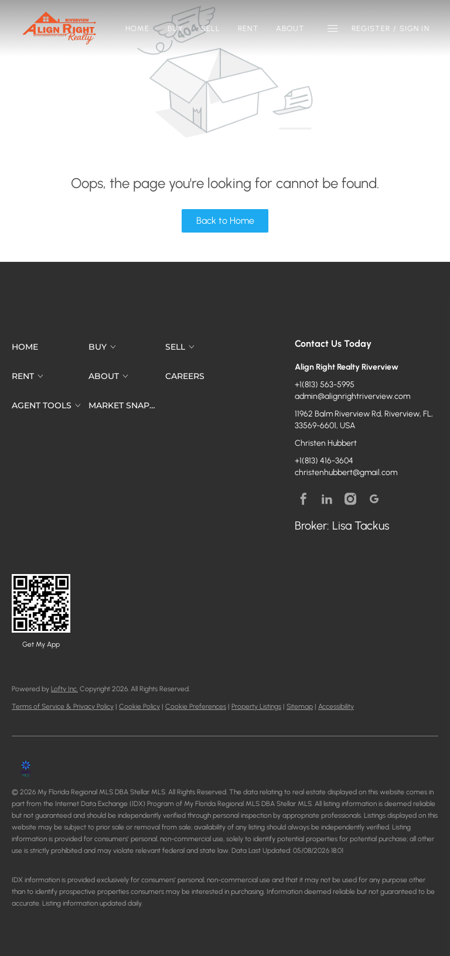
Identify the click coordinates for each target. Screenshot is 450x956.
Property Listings (256, 706)
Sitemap (300, 706)
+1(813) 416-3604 (324, 461)
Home (137, 28)
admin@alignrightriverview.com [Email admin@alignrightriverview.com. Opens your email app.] (352, 396)
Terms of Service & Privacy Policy (63, 706)
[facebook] (303, 499)
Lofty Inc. (64, 689)
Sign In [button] (414, 28)
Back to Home (225, 220)
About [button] (290, 28)
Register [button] (371, 28)
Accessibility (336, 706)
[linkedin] (327, 499)
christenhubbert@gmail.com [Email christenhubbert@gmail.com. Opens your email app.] (346, 472)
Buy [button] (175, 28)
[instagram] (350, 499)
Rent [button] (248, 28)
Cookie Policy (139, 706)
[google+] (374, 499)
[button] (59, 28)
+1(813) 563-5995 (324, 385)
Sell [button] (210, 28)
